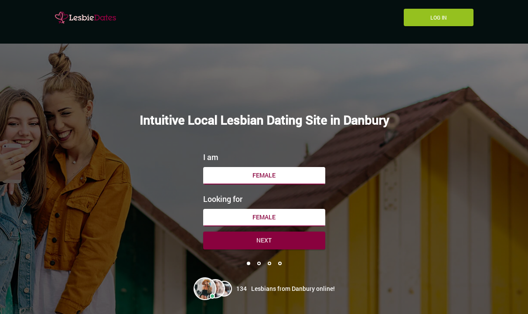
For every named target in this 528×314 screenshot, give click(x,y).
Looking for (222, 199)
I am (210, 157)
